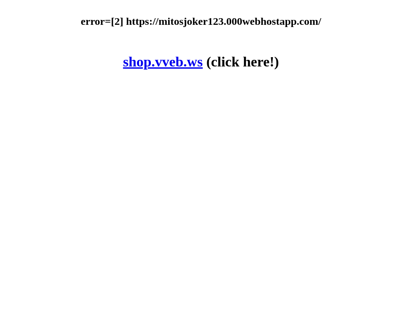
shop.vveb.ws (163, 62)
